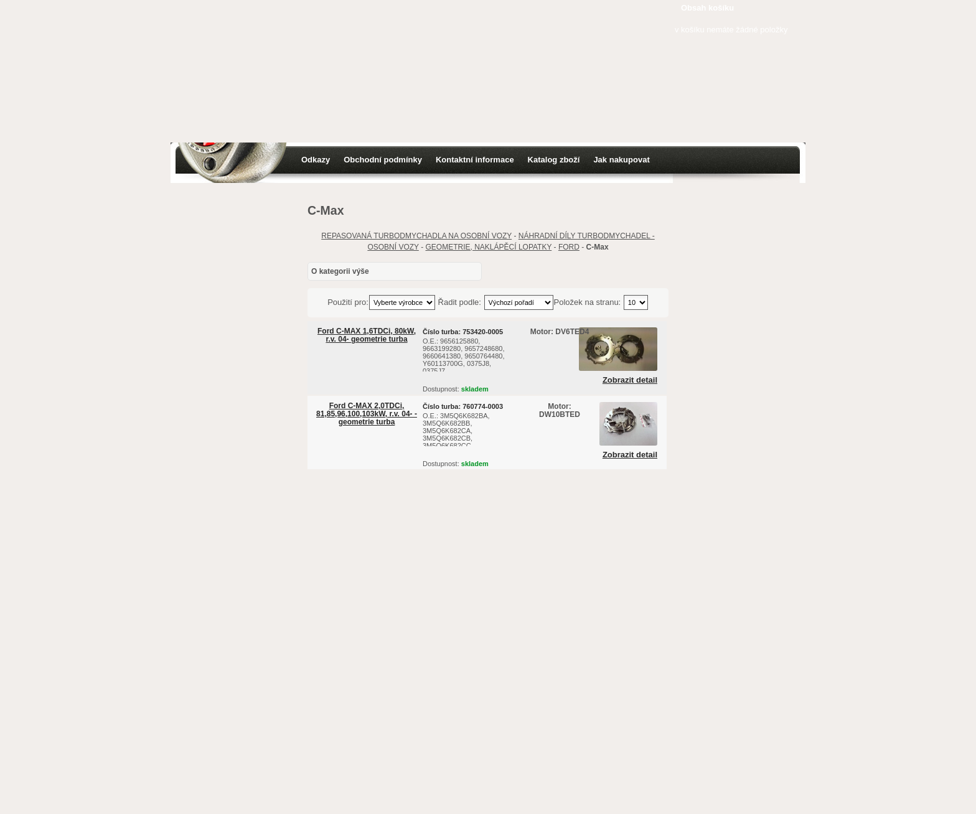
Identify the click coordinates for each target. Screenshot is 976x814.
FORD (569, 247)
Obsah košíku (707, 7)
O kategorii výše (340, 271)
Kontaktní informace (475, 159)
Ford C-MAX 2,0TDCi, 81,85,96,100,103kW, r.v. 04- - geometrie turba (366, 413)
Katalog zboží (554, 159)
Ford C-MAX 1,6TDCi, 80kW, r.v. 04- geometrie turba (366, 335)
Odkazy (315, 159)
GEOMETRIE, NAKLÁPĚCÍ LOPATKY (489, 247)
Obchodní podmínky (383, 159)
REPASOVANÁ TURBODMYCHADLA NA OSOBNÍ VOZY (416, 236)
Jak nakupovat (621, 159)
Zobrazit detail (630, 380)
